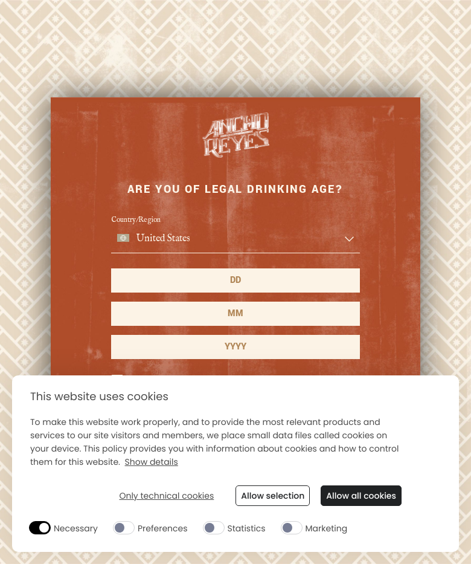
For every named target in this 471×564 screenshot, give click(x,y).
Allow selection (272, 496)
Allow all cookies (361, 496)
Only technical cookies (166, 496)
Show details (151, 462)
